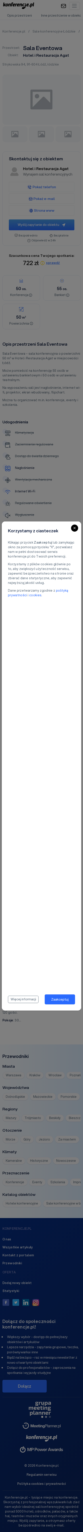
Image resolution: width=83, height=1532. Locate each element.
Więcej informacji (23, 999)
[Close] (74, 528)
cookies (35, 595)
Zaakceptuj (60, 999)
